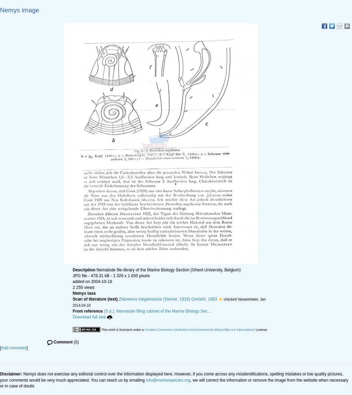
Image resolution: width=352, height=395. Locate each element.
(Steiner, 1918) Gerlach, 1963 (168, 299)
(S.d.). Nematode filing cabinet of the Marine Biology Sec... (157, 311)
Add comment (13, 348)
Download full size (93, 317)
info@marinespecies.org (168, 380)
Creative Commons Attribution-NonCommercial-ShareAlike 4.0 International (200, 329)
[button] (220, 299)
